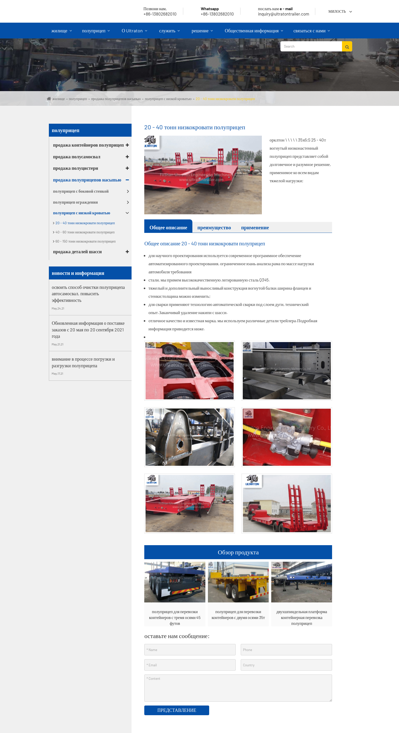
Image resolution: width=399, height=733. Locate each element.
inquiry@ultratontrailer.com (277, 11)
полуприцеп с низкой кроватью (168, 98)
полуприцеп (96, 33)
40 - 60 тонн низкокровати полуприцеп (85, 232)
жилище (61, 33)
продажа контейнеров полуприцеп (88, 145)
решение (202, 33)
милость (337, 11)
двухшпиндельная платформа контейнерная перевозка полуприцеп (301, 617)
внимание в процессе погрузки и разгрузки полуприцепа (83, 362)
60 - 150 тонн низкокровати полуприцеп (85, 241)
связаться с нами (311, 33)
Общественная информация (254, 33)
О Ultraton (134, 33)
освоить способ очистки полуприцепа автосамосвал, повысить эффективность (88, 293)
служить (169, 33)
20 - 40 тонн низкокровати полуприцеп (225, 98)
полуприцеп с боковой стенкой (81, 191)
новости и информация (78, 273)
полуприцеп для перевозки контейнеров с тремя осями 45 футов (175, 617)
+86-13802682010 (211, 11)
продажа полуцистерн (75, 168)
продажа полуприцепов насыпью (116, 98)
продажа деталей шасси (77, 251)
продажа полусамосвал (76, 156)
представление (176, 710)
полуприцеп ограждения (75, 202)
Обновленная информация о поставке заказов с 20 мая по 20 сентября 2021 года (88, 329)
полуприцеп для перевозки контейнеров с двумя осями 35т (238, 614)
